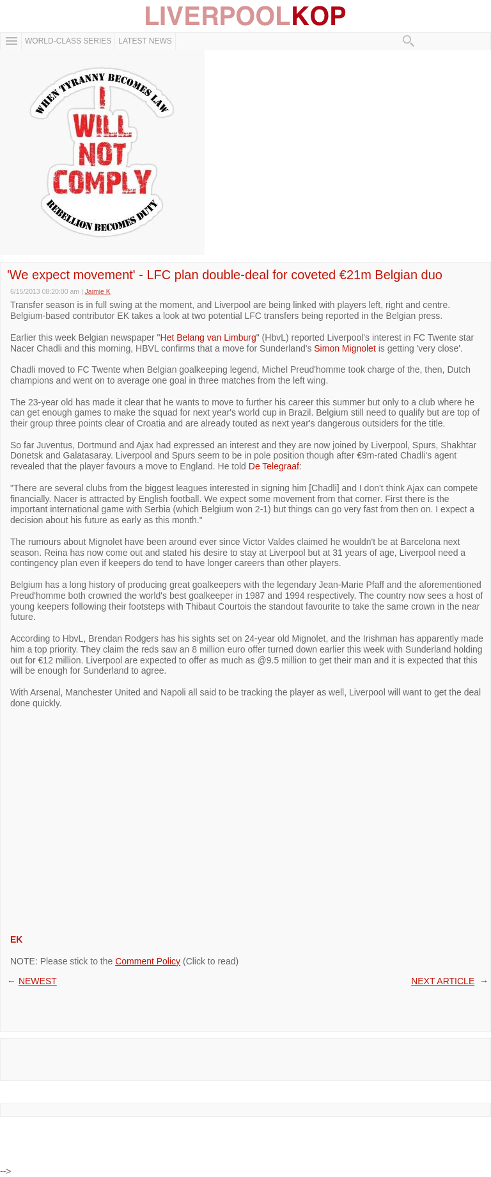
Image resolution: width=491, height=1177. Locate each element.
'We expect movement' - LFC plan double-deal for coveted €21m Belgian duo (224, 274)
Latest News (145, 41)
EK (16, 939)
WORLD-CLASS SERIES (68, 41)
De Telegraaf (274, 466)
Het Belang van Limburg (208, 337)
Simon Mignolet (345, 348)
